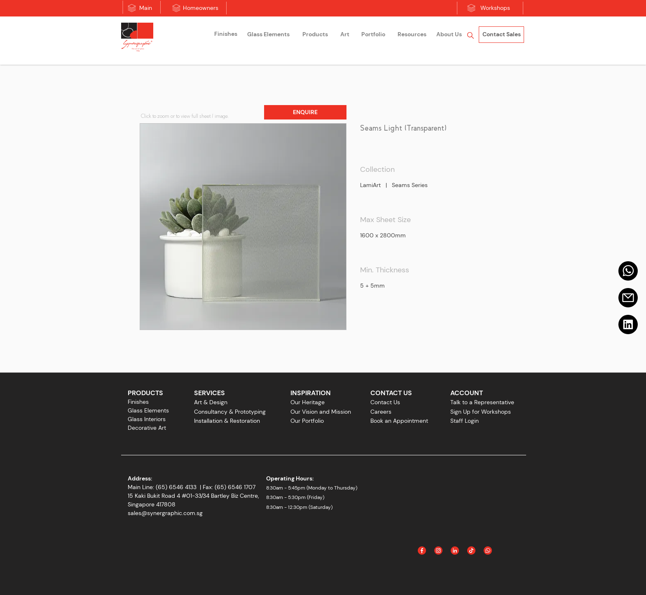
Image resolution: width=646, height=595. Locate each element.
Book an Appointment (399, 420)
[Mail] (628, 271)
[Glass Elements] (268, 34)
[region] (226, 35)
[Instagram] (438, 550)
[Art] (344, 34)
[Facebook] (422, 550)
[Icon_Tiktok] (471, 550)
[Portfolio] (373, 34)
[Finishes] (225, 34)
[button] (305, 112)
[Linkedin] (628, 324)
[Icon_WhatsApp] (488, 550)
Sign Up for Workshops (480, 411)
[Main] (146, 8)
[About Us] (449, 34)
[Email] (628, 297)
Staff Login (464, 420)
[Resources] (411, 34)
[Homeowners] (200, 8)
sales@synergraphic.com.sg (165, 513)
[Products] (315, 34)
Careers (380, 411)
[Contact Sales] (501, 34)
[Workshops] (495, 8)
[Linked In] (455, 550)
